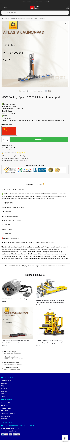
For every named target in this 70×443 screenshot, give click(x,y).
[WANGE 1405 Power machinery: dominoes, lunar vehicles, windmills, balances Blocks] (52, 288)
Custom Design (6, 408)
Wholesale (4, 410)
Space (58, 266)
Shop (7, 18)
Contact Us (4, 405)
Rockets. (52, 266)
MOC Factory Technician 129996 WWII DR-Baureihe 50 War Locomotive (15, 342)
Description (30, 184)
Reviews (39, 184)
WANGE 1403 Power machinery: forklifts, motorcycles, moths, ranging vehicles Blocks (50, 342)
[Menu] (2, 7)
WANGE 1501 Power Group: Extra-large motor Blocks (17, 300)
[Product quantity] (3, 139)
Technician (14, 18)
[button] (65, 438)
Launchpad (46, 266)
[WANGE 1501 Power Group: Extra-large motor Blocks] (17, 288)
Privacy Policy (5, 416)
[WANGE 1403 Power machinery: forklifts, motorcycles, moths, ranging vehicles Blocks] (52, 323)
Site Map (4, 418)
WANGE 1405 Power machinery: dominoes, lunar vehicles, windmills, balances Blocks (50, 301)
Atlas (41, 266)
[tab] (30, 183)
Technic (62, 266)
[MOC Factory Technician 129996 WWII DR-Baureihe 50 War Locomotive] (17, 323)
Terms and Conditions (8, 413)
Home (3, 18)
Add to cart (38, 139)
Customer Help (5, 403)
